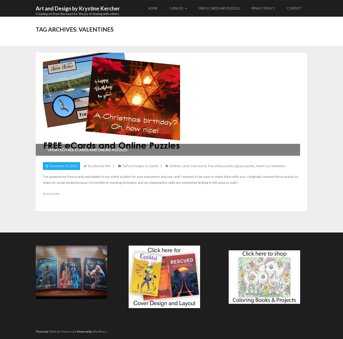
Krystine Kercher (99, 166)
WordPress (99, 331)
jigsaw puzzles (245, 166)
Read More (51, 194)
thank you (263, 166)
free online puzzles (221, 166)
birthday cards (180, 166)
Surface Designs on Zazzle (140, 166)
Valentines (278, 166)
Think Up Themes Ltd (62, 331)
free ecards (199, 166)
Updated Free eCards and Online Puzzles (87, 150)
